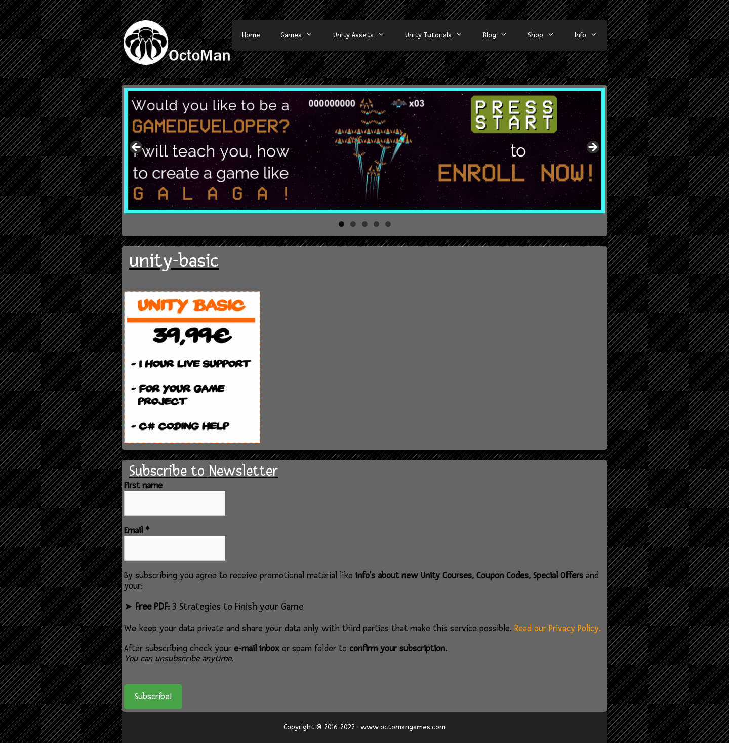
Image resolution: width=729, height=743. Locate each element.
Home (251, 35)
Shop (546, 35)
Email (136, 531)
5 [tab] (388, 224)
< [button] (136, 147)
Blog (500, 35)
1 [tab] (341, 224)
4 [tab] (376, 224)
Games (301, 35)
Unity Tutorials (439, 35)
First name (143, 486)
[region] (364, 150)
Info (591, 35)
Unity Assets (364, 35)
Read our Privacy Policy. (557, 628)
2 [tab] (353, 224)
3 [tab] (365, 224)
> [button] (592, 147)
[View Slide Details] (364, 150)
